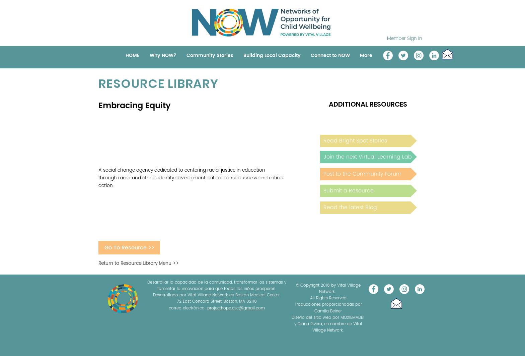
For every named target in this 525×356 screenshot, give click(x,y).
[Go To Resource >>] (129, 247)
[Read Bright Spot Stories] (368, 141)
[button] (447, 54)
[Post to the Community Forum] (368, 174)
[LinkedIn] (434, 55)
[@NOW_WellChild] (403, 55)
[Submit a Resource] (368, 191)
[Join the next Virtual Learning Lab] (368, 157)
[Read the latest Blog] (368, 207)
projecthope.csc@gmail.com (236, 308)
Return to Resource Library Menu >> (138, 263)
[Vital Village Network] (388, 55)
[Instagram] (419, 55)
